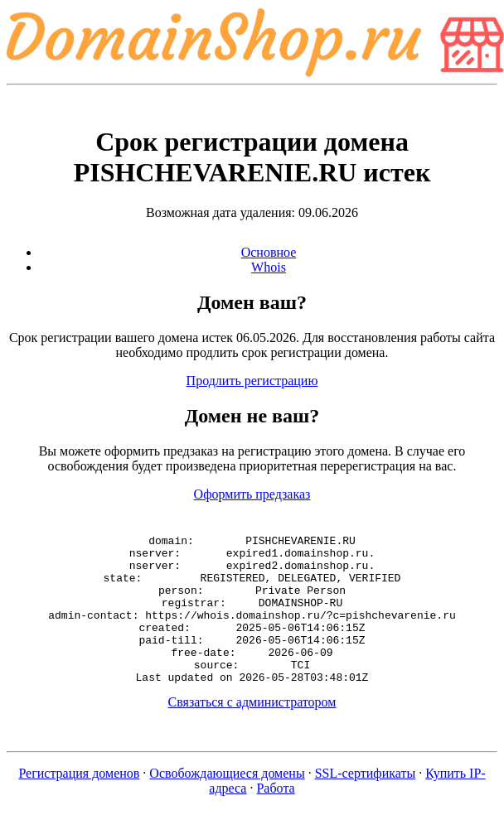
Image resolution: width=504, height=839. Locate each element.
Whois (268, 267)
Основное (269, 252)
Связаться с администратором (252, 732)
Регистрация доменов (78, 803)
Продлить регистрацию (252, 381)
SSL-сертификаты (365, 803)
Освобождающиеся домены (226, 803)
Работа (275, 818)
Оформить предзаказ (252, 494)
